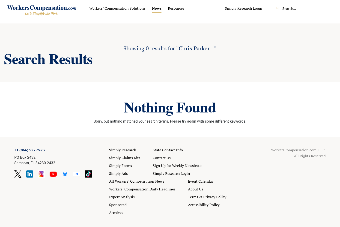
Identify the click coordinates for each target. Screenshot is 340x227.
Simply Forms (120, 165)
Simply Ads (118, 173)
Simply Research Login (243, 8)
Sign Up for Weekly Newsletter (178, 165)
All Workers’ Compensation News (136, 181)
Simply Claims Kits (124, 157)
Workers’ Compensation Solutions (117, 8)
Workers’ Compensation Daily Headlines (142, 189)
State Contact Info (168, 149)
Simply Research (122, 149)
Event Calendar (200, 181)
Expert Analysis (122, 196)
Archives (116, 212)
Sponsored (118, 204)
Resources (176, 8)
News (156, 8)
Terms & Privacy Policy (207, 196)
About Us (195, 189)
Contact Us (162, 157)
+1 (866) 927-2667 (29, 149)
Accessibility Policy (204, 204)
